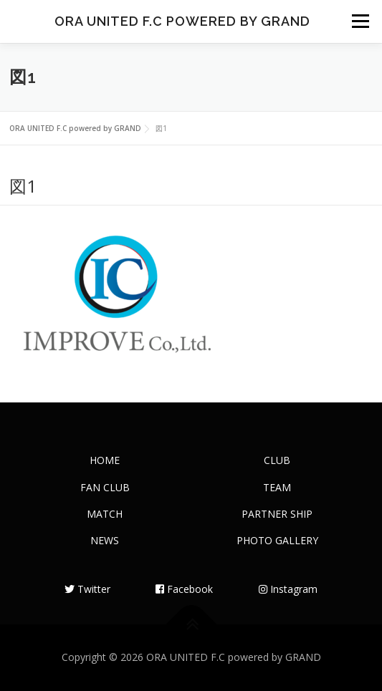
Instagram (288, 589)
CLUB (277, 460)
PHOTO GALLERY (277, 540)
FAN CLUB (105, 487)
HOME (105, 460)
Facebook (184, 589)
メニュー (360, 21)
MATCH (105, 514)
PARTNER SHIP (277, 514)
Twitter (87, 589)
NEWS (104, 540)
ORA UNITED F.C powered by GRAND (182, 21)
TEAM (277, 487)
